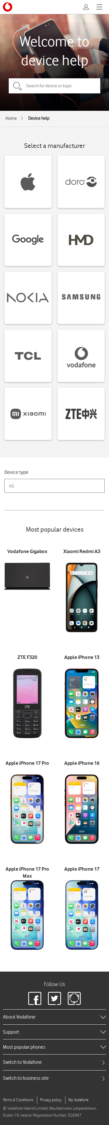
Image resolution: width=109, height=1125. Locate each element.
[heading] (54, 1016)
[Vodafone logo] (7, 7)
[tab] (54, 1062)
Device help (38, 118)
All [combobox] (11, 486)
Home (11, 118)
